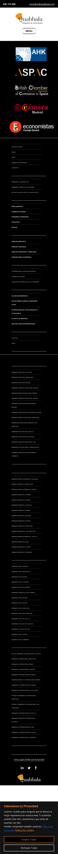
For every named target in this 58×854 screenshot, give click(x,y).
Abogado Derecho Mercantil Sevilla (24, 536)
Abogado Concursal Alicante (22, 372)
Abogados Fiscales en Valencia (22, 624)
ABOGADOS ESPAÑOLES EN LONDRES (23, 187)
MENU (29, 31)
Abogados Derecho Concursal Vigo (24, 442)
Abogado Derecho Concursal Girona (24, 393)
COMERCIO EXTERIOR (18, 276)
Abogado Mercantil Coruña (21, 494)
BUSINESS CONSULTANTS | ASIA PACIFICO (25, 192)
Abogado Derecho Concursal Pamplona (25, 417)
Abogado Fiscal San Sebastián (22, 613)
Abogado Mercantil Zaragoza (22, 552)
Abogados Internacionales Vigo (23, 727)
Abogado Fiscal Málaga (20, 598)
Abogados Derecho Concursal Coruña (25, 388)
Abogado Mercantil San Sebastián (23, 531)
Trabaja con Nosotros (19, 162)
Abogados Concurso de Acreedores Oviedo (26, 412)
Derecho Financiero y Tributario (24, 252)
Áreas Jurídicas (17, 206)
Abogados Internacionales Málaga (24, 685)
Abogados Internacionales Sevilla (24, 713)
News (13, 157)
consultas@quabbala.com (42, 4)
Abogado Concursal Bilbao (21, 382)
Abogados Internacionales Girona (24, 674)
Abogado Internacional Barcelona (24, 659)
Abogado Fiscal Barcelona (21, 571)
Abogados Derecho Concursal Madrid (25, 398)
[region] (29, 827)
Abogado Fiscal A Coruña (20, 582)
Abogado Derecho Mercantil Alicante (25, 479)
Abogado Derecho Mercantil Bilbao (24, 489)
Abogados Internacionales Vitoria (24, 732)
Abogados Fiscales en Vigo (21, 629)
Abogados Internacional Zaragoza (24, 737)
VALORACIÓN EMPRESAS (20, 296)
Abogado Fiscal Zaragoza (20, 639)
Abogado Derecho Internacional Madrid (26, 680)
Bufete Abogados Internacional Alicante (26, 653)
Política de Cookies (24, 830)
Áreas (13, 152)
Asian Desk (15, 222)
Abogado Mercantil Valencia (22, 505)
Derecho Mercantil (19, 241)
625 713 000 (9, 4)
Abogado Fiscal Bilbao (19, 577)
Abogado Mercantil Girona (21, 500)
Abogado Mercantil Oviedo (21, 521)
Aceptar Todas (29, 839)
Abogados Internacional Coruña (23, 669)
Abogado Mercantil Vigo (20, 542)
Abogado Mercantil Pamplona (22, 526)
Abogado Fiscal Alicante (20, 566)
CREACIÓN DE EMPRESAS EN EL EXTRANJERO (25, 282)
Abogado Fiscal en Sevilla (21, 618)
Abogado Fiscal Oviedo (19, 603)
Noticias (15, 338)
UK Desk (14, 227)
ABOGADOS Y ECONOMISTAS (20, 182)
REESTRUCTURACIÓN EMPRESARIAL (23, 324)
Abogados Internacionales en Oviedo (25, 690)
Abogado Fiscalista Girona (21, 587)
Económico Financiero (20, 217)
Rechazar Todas (29, 847)
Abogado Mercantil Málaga (21, 515)
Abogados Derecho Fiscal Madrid (23, 592)
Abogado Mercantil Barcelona (22, 484)
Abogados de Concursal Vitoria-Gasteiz (25, 447)
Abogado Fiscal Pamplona (21, 608)
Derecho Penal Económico (21, 257)
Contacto (15, 168)
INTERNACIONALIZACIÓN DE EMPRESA (24, 271)
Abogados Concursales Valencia (23, 436)
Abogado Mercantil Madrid (21, 510)
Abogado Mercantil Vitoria (21, 547)
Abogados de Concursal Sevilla (23, 431)
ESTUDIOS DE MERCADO (20, 318)
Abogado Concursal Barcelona (22, 377)
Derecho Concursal (19, 247)
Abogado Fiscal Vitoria (19, 634)
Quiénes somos (17, 147)
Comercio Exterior (19, 212)
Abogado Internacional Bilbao (22, 664)
